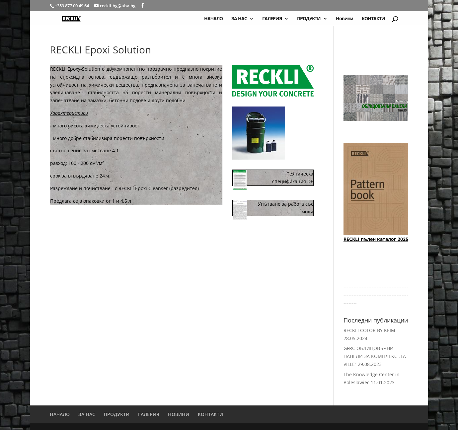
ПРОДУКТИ (309, 19)
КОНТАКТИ (373, 19)
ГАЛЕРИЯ (272, 19)
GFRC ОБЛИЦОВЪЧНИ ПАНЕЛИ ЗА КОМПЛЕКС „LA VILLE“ (375, 356)
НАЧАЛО (213, 19)
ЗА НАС (239, 19)
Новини (344, 19)
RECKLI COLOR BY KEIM (369, 330)
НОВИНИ (178, 414)
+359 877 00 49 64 (72, 6)
